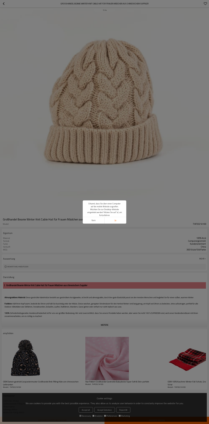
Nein (94, 220)
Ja (115, 220)
